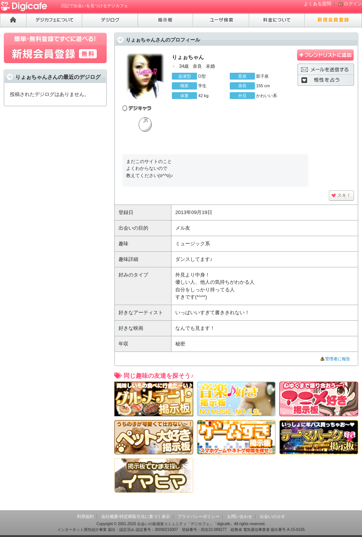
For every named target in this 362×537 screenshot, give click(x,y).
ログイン (353, 3)
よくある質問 (317, 3)
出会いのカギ (272, 516)
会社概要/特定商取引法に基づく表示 (135, 516)
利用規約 (85, 516)
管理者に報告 (337, 358)
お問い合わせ (239, 516)
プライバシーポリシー (198, 516)
